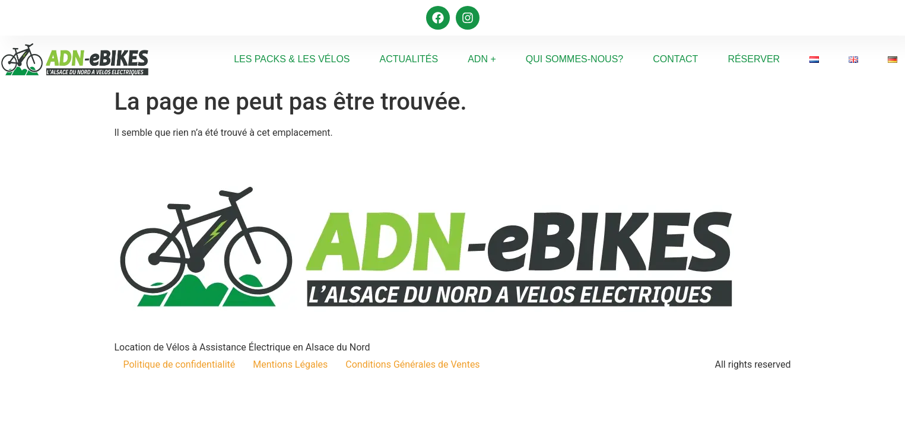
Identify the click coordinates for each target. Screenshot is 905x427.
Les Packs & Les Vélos (292, 59)
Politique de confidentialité (179, 364)
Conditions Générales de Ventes (412, 364)
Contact (675, 59)
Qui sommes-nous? (574, 59)
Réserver (754, 59)
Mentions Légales (290, 364)
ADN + (482, 59)
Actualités (409, 59)
